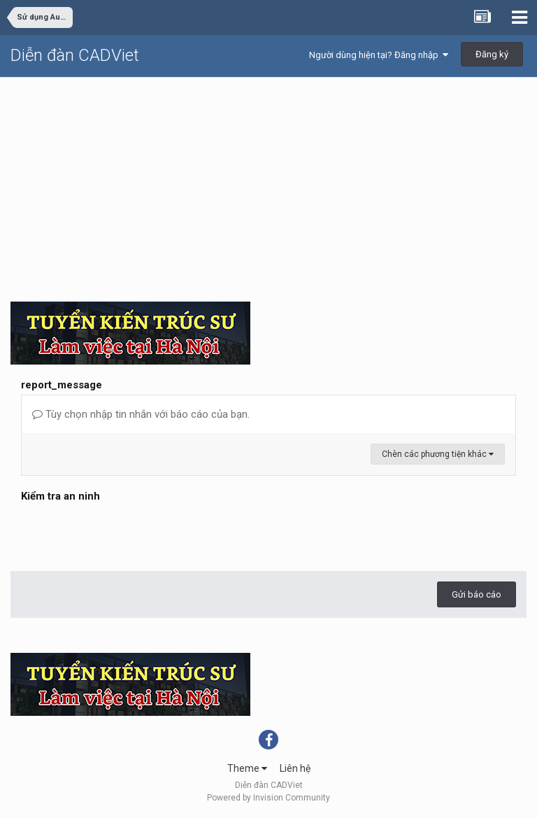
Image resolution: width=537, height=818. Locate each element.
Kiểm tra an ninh (60, 496)
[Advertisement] (268, 183)
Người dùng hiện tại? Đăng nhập (378, 55)
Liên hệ (295, 768)
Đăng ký (491, 54)
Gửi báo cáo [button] (476, 594)
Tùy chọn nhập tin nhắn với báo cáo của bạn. (141, 414)
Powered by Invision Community (268, 798)
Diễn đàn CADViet (74, 55)
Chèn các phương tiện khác (438, 454)
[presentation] (127, 533)
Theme (247, 768)
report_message (61, 385)
